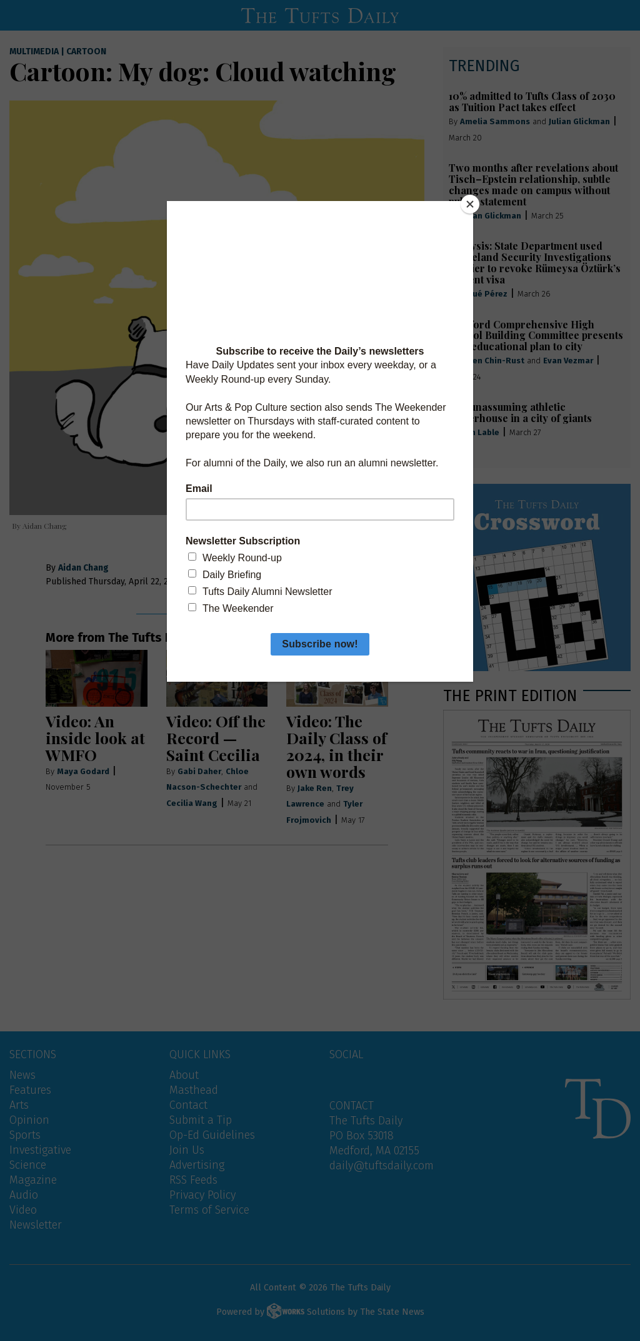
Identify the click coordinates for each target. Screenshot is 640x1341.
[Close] (470, 204)
